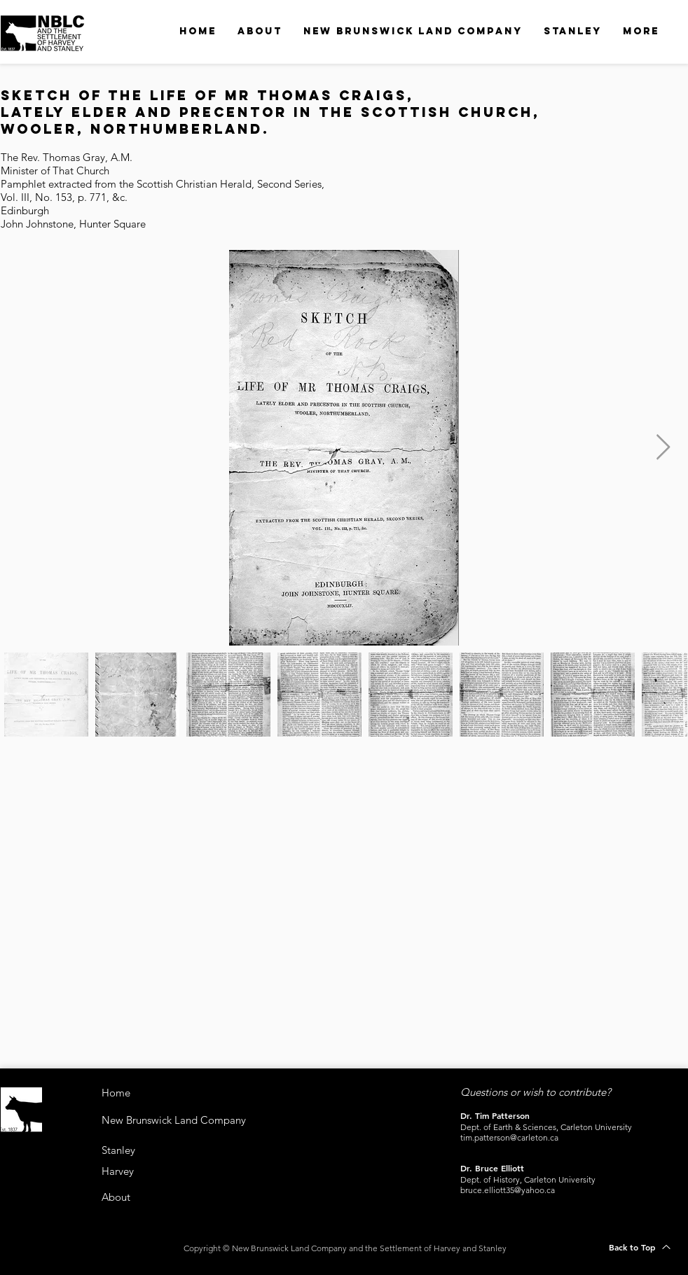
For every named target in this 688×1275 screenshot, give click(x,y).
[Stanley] (130, 1150)
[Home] (151, 1092)
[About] (124, 1197)
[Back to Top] (639, 1247)
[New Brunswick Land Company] (208, 1120)
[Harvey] (127, 1171)
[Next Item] (663, 447)
